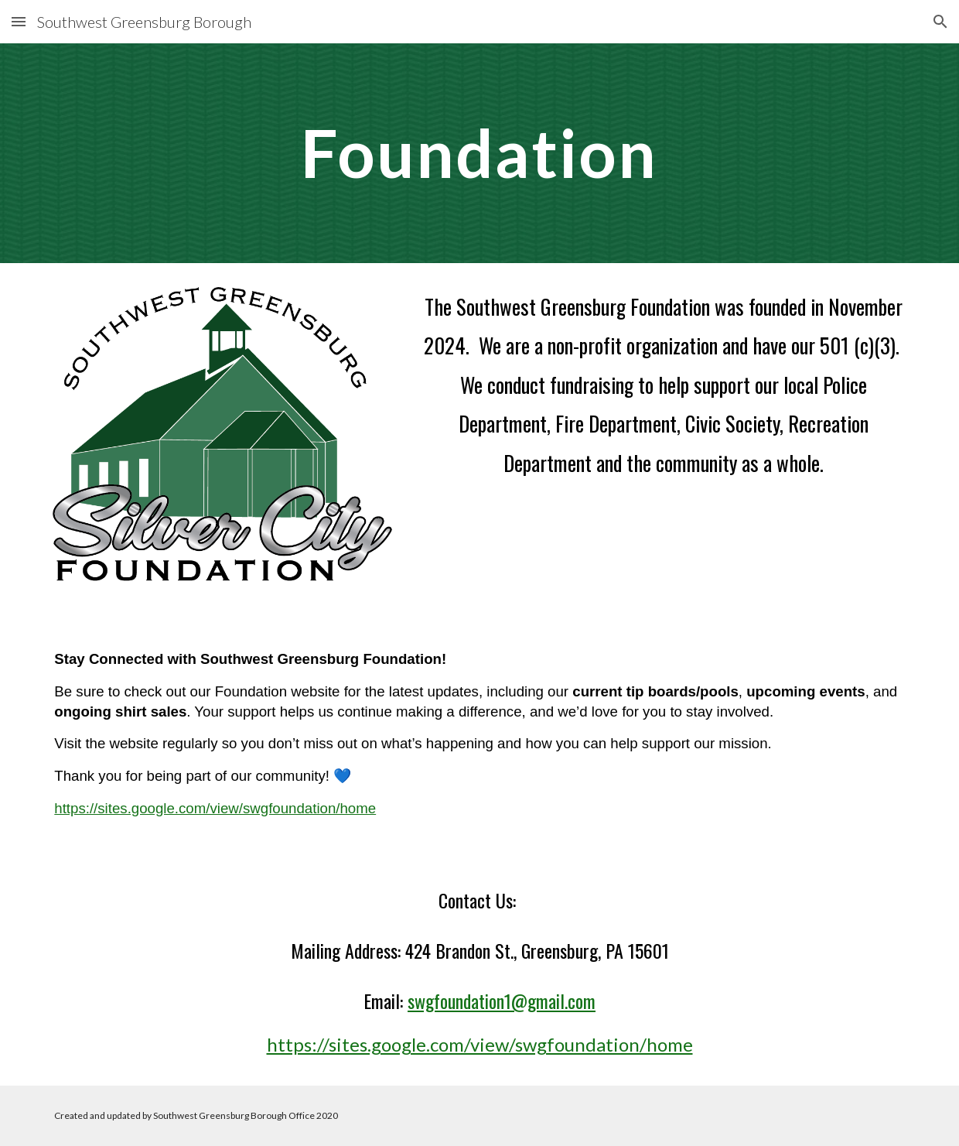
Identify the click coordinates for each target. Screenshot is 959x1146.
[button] (18, 21)
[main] (479, 153)
